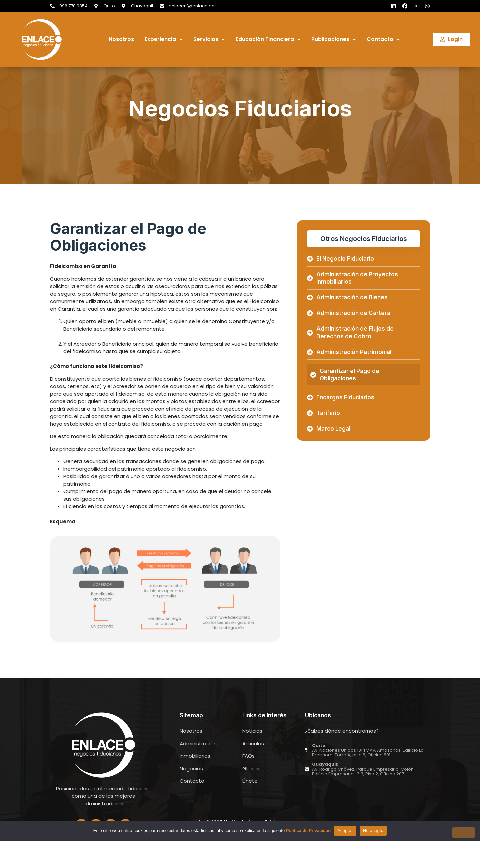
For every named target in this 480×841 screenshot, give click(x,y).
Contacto (383, 39)
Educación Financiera (268, 39)
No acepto (373, 830)
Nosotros (121, 39)
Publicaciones (333, 39)
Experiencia (164, 39)
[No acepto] (463, 832)
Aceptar (345, 830)
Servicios (209, 39)
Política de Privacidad (308, 830)
